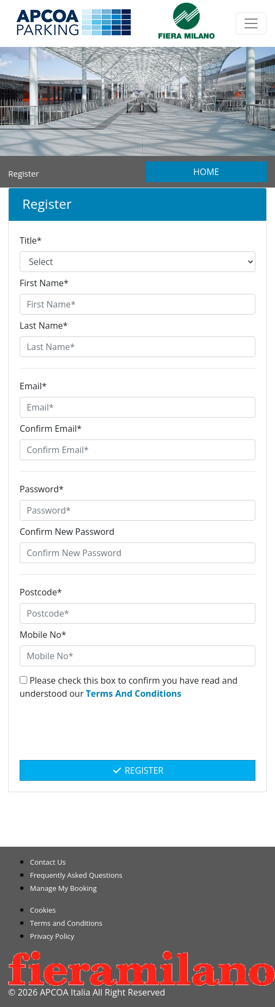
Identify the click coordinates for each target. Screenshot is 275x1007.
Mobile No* (43, 635)
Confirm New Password (67, 532)
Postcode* (41, 592)
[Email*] (137, 407)
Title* (30, 240)
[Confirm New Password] (137, 552)
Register (137, 770)
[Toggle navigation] (251, 23)
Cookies (43, 910)
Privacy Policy (52, 936)
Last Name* (44, 325)
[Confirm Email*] (137, 449)
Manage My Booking (63, 888)
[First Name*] (137, 304)
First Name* (44, 283)
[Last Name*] (137, 346)
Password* (42, 489)
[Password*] (137, 510)
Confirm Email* (51, 429)
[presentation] (138, 735)
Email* (33, 386)
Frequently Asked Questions (76, 875)
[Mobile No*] (137, 656)
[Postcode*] (137, 613)
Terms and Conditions (66, 923)
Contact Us (48, 862)
